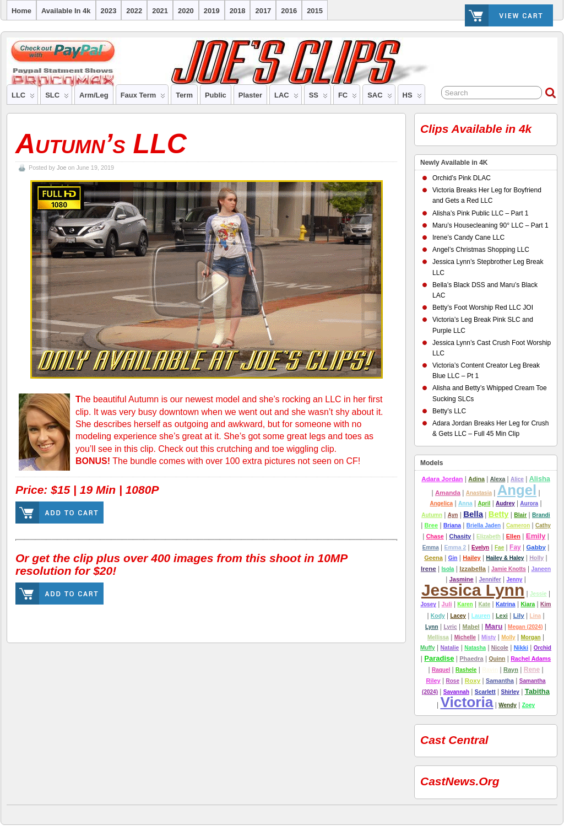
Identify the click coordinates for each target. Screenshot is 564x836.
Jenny (514, 579)
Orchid (542, 648)
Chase (435, 536)
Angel (516, 490)
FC (347, 97)
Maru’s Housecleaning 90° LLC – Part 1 (490, 225)
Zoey (528, 705)
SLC (57, 97)
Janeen (541, 569)
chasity (460, 536)
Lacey (457, 616)
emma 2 (455, 547)
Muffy (427, 648)
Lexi (502, 615)
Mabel (470, 626)
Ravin (490, 669)
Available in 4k (66, 11)
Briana (452, 525)
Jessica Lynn (472, 590)
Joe (61, 167)
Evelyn (480, 547)
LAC (286, 97)
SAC (379, 97)
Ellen (513, 536)
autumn (431, 515)
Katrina (506, 604)
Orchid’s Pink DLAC (461, 178)
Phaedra (471, 658)
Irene (428, 568)
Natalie (449, 648)
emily (536, 536)
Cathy (543, 525)
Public (215, 95)
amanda (447, 492)
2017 (263, 11)
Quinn (497, 659)
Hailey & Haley (505, 558)
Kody (438, 616)
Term (184, 95)
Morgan (530, 637)
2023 (109, 11)
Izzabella (472, 568)
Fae (499, 547)
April (484, 503)
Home (21, 11)
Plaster (250, 95)
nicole (499, 648)
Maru (493, 626)
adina (476, 479)
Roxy (473, 680)
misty (488, 637)
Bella (473, 514)
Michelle (465, 637)
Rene (532, 669)
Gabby (536, 547)
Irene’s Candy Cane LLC (468, 237)
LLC (23, 97)
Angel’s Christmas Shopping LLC (480, 250)
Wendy (507, 705)
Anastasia (479, 493)
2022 (134, 11)
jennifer (490, 579)
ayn (453, 515)
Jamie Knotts (508, 569)
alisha (539, 479)
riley (433, 680)
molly (508, 637)
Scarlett (485, 692)
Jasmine (461, 579)
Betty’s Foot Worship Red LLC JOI (482, 307)
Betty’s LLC (449, 411)
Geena (433, 557)
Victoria (466, 702)
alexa (498, 479)
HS (412, 97)
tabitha (537, 691)
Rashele (465, 670)
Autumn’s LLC (101, 143)
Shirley (510, 692)
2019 (212, 11)
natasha (475, 648)
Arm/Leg (94, 95)
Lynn (431, 627)
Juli (447, 604)
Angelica (441, 503)
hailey (471, 557)
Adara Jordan (442, 478)
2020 (186, 11)
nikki (521, 647)
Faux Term (143, 97)
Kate (485, 604)
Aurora (529, 503)
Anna (465, 503)
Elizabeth (488, 536)
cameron (518, 525)
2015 (315, 11)
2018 (238, 11)
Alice (517, 479)
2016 (289, 11)
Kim (545, 604)
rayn (510, 669)
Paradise (439, 658)
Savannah (456, 692)
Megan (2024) (525, 627)
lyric (450, 627)
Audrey (505, 503)
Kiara (527, 604)
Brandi (541, 515)
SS (318, 97)
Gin (453, 558)
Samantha (500, 680)
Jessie (538, 594)
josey (428, 604)
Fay (515, 547)
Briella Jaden (484, 525)
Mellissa (438, 637)
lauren (480, 616)
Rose (452, 681)
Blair (520, 515)
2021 (160, 11)
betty (499, 514)
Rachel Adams (531, 658)
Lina (535, 616)
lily (518, 615)
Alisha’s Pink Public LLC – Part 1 (480, 213)
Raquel (441, 670)
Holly (536, 557)
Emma (430, 547)
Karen (465, 604)
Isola (448, 569)
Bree (431, 525)
